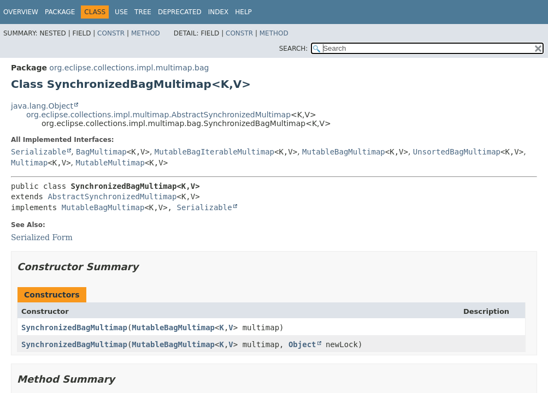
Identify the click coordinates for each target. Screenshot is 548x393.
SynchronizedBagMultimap (74, 327)
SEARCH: (293, 48)
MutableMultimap (110, 162)
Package (60, 12)
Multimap (29, 162)
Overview (20, 12)
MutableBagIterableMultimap (214, 151)
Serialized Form (42, 237)
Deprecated (180, 12)
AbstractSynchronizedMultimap (112, 196)
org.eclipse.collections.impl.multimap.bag (129, 67)
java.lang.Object (42, 106)
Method (145, 33)
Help (243, 12)
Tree (142, 12)
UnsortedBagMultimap (456, 151)
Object (302, 344)
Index (218, 12)
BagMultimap (101, 151)
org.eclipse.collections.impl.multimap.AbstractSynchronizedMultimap (158, 114)
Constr (111, 33)
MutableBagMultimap (343, 151)
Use (121, 12)
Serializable (38, 151)
